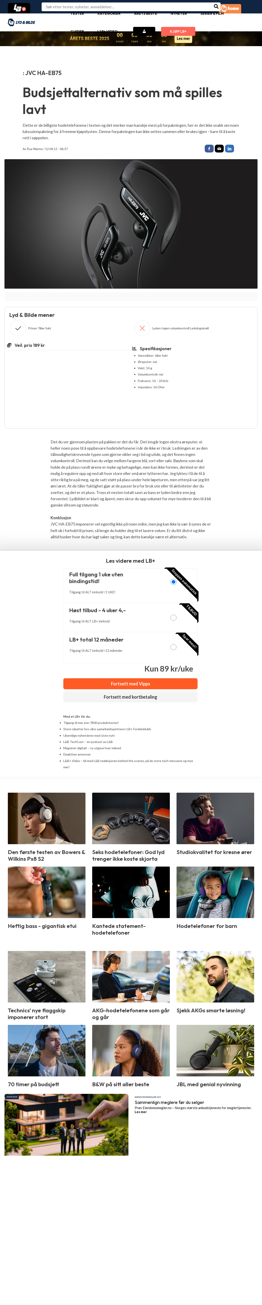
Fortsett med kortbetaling (130, 698)
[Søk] (216, 7)
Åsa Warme (35, 149)
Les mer (183, 38)
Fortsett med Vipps (130, 684)
